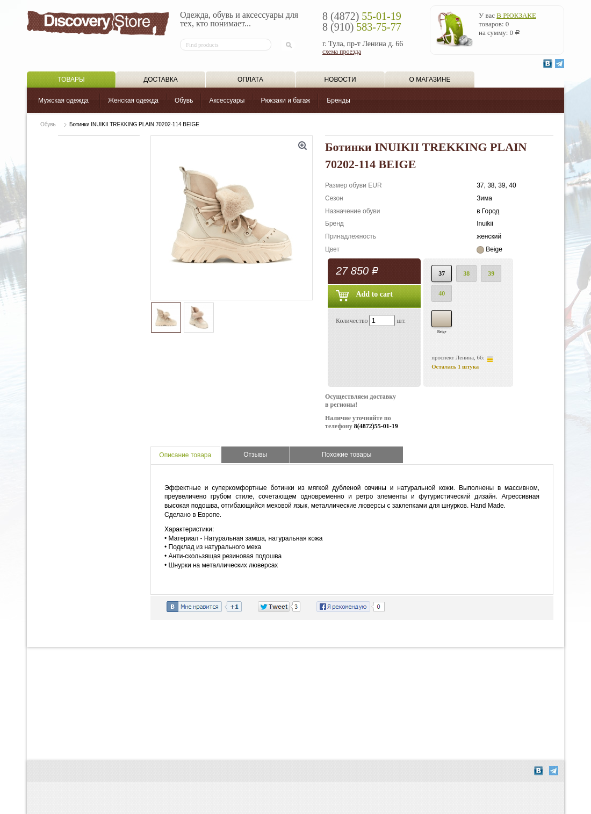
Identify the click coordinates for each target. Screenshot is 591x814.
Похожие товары (347, 454)
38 (466, 273)
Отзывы (255, 454)
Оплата (250, 79)
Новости (340, 79)
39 (491, 273)
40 (441, 293)
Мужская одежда (63, 100)
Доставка (160, 79)
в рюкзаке (516, 15)
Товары (70, 79)
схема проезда (341, 51)
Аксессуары (226, 100)
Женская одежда (133, 100)
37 (441, 273)
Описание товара (185, 455)
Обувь (184, 100)
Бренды (338, 100)
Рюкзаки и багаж (285, 100)
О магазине (430, 79)
